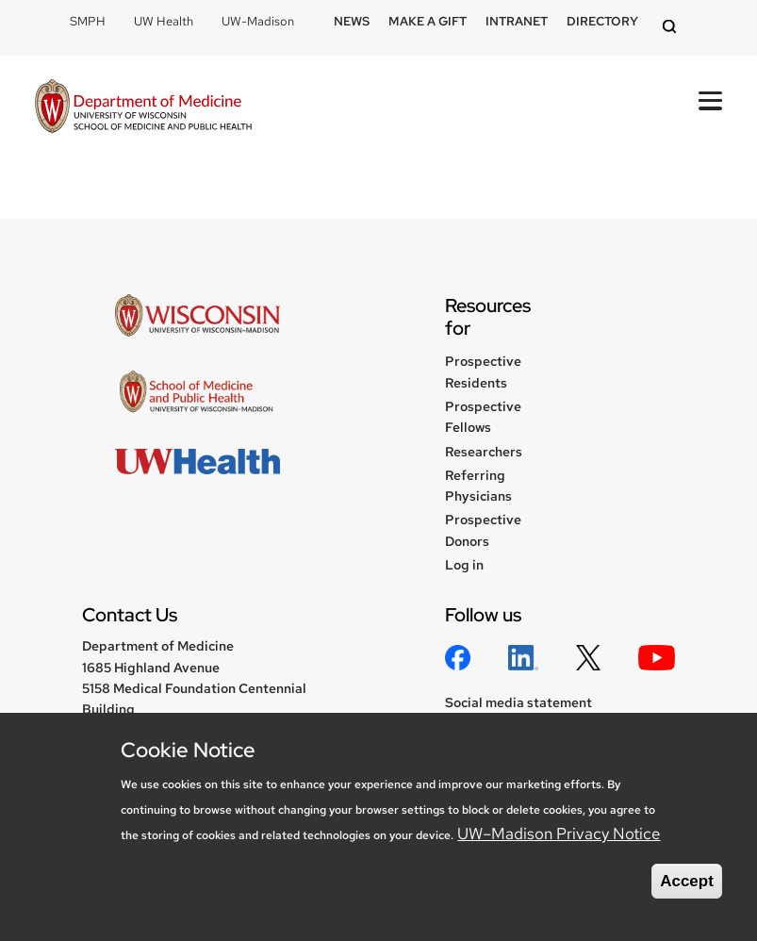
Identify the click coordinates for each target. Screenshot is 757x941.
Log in (464, 564)
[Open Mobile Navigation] (710, 101)
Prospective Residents (483, 371)
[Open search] (672, 28)
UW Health (163, 21)
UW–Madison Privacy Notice (558, 833)
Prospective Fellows (483, 417)
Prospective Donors (483, 530)
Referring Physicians (478, 485)
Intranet (516, 21)
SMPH (88, 21)
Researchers (483, 451)
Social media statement (518, 702)
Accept (687, 881)
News (352, 21)
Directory (602, 21)
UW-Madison (258, 21)
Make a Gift (427, 21)
